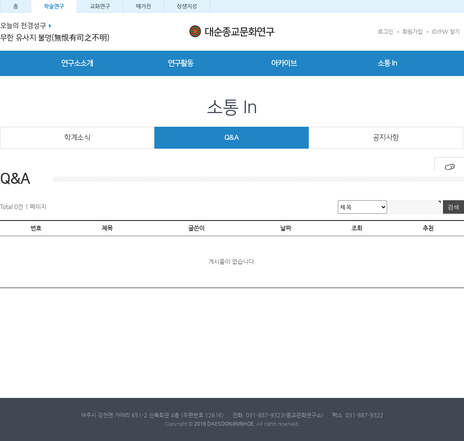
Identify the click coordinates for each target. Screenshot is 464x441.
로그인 (385, 31)
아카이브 (284, 63)
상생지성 (187, 6)
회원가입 (412, 31)
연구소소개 (77, 63)
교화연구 (100, 6)
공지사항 (386, 137)
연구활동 (180, 63)
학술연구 (54, 6)
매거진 (143, 6)
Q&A (231, 137)
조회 (356, 228)
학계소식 (77, 137)
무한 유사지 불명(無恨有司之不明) (54, 38)
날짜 (285, 228)
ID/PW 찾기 (446, 31)
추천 (428, 228)
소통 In (387, 63)
